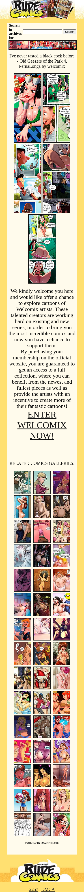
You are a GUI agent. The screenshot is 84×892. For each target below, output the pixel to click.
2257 (33, 889)
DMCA (48, 889)
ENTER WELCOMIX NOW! (42, 425)
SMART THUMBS (50, 843)
